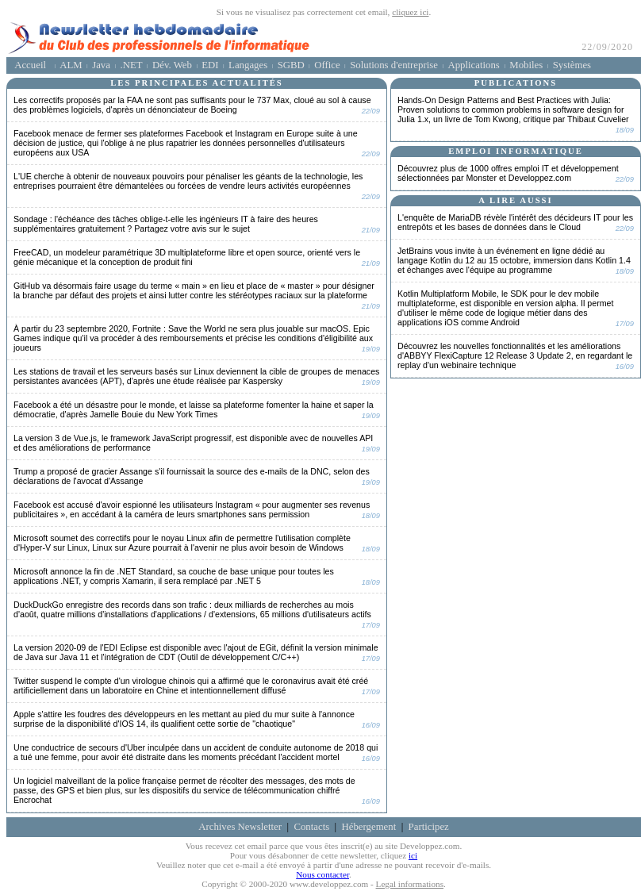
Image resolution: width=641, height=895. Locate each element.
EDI (210, 65)
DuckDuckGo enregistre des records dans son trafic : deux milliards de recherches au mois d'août (192, 609)
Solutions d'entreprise (394, 65)
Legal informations (409, 884)
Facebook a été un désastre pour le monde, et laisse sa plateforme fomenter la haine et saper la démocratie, (193, 409)
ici (413, 855)
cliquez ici (410, 12)
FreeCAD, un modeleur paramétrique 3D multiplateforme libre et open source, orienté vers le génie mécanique (186, 257)
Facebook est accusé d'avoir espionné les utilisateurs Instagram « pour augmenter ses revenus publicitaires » (191, 509)
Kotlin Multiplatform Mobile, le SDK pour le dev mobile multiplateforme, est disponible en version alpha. (505, 308)
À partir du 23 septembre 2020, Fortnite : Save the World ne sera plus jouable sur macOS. (193, 338)
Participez (429, 826)
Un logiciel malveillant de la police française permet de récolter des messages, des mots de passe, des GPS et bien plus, (184, 790)
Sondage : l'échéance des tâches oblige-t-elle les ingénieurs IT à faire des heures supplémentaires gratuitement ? (165, 223)
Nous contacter (322, 874)
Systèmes (572, 65)
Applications (473, 65)
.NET (131, 65)
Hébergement (369, 826)
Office (327, 65)
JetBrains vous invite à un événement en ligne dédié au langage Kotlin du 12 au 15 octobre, (514, 260)
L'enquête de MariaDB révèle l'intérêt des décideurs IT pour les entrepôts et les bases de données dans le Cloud (515, 222)
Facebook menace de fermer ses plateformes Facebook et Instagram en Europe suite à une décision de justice (185, 143)
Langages (247, 65)
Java (101, 65)
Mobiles (526, 65)
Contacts (311, 826)
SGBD (291, 65)
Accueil (30, 65)
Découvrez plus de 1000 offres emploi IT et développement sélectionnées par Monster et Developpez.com (508, 172)
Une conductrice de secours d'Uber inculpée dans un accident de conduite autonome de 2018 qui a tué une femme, (195, 752)
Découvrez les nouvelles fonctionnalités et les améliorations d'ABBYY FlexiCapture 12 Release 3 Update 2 (514, 355)
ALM (70, 65)
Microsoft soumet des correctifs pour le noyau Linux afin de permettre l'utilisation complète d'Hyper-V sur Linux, (182, 542)
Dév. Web (172, 65)
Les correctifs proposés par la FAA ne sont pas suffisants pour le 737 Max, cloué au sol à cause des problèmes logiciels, (192, 104)
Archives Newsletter (240, 826)
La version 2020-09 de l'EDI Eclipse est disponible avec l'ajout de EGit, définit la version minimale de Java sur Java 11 (195, 652)
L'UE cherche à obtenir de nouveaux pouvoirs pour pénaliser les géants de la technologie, (188, 180)
